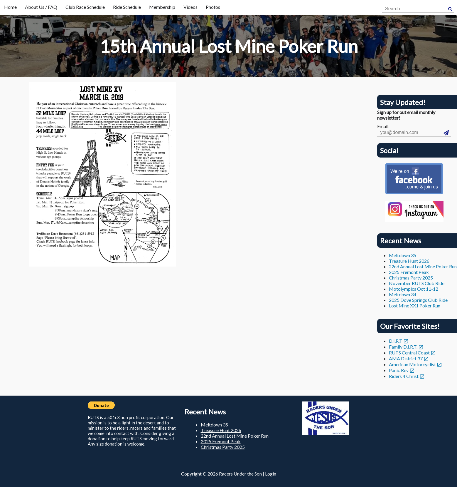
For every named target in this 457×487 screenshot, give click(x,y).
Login (270, 473)
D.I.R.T (395, 341)
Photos (213, 7)
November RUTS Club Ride (416, 283)
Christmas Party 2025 (411, 277)
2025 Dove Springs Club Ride (418, 300)
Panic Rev (399, 370)
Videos (190, 7)
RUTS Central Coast (409, 352)
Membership (162, 7)
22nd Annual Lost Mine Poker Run (423, 266)
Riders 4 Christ (404, 376)
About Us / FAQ (41, 7)
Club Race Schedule (85, 7)
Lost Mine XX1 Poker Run (414, 305)
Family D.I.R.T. (403, 346)
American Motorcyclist (412, 364)
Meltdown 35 (402, 255)
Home (10, 7)
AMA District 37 (406, 358)
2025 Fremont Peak (409, 272)
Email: (383, 126)
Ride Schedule (127, 7)
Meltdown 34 (402, 294)
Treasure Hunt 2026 (409, 261)
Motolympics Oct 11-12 (413, 289)
